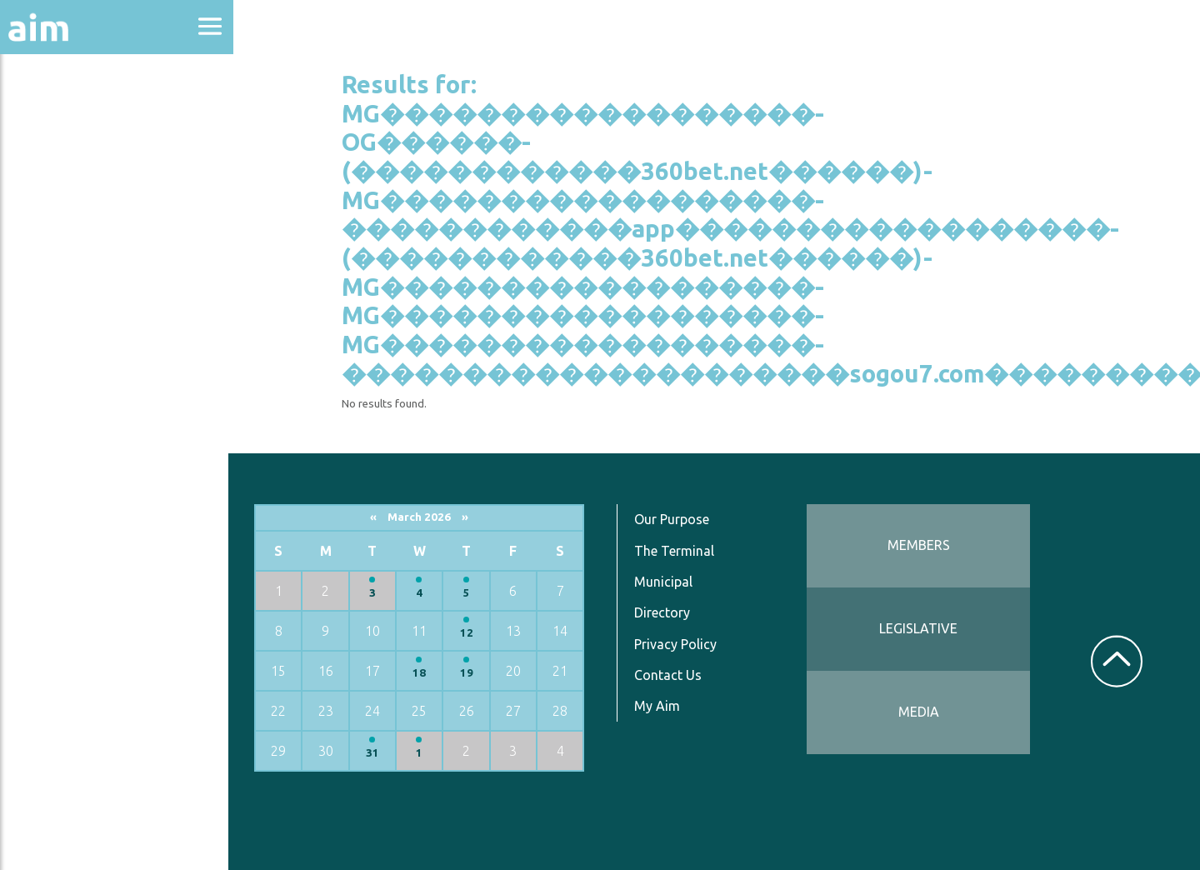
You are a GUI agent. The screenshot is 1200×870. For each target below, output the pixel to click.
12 (470, 633)
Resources (56, 365)
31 (376, 753)
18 (423, 673)
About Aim (58, 118)
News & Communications (83, 308)
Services (49, 409)
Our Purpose (675, 519)
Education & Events (96, 207)
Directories (61, 252)
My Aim (660, 705)
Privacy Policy (679, 643)
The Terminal (678, 550)
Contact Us (671, 675)
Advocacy (54, 162)
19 (470, 673)
